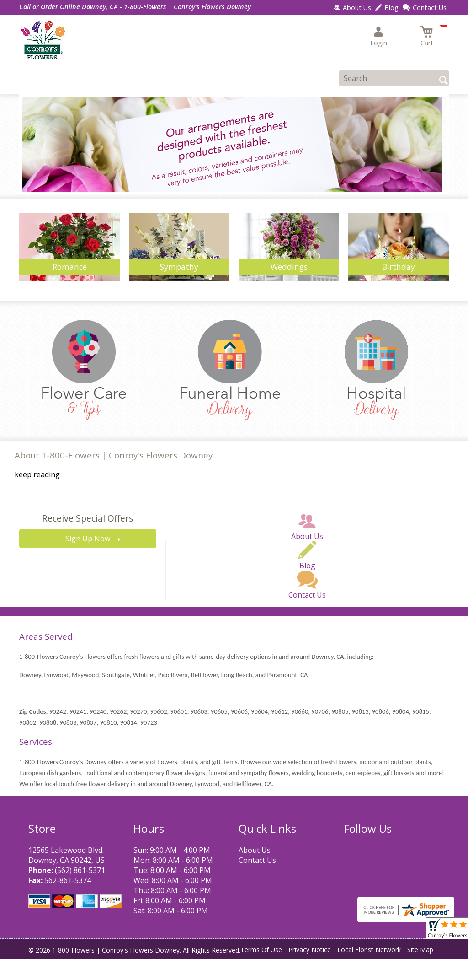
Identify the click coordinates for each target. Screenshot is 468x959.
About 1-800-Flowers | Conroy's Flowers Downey (114, 455)
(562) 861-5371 (80, 870)
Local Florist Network (369, 949)
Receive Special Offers (87, 518)
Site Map (420, 949)
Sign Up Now (87, 538)
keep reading (37, 474)
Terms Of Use (261, 949)
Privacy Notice (309, 949)
